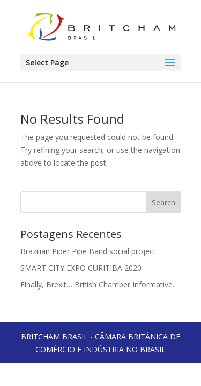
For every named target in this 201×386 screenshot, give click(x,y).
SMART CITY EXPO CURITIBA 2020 (81, 268)
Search (163, 202)
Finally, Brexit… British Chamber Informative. (97, 284)
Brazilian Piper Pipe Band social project (88, 251)
